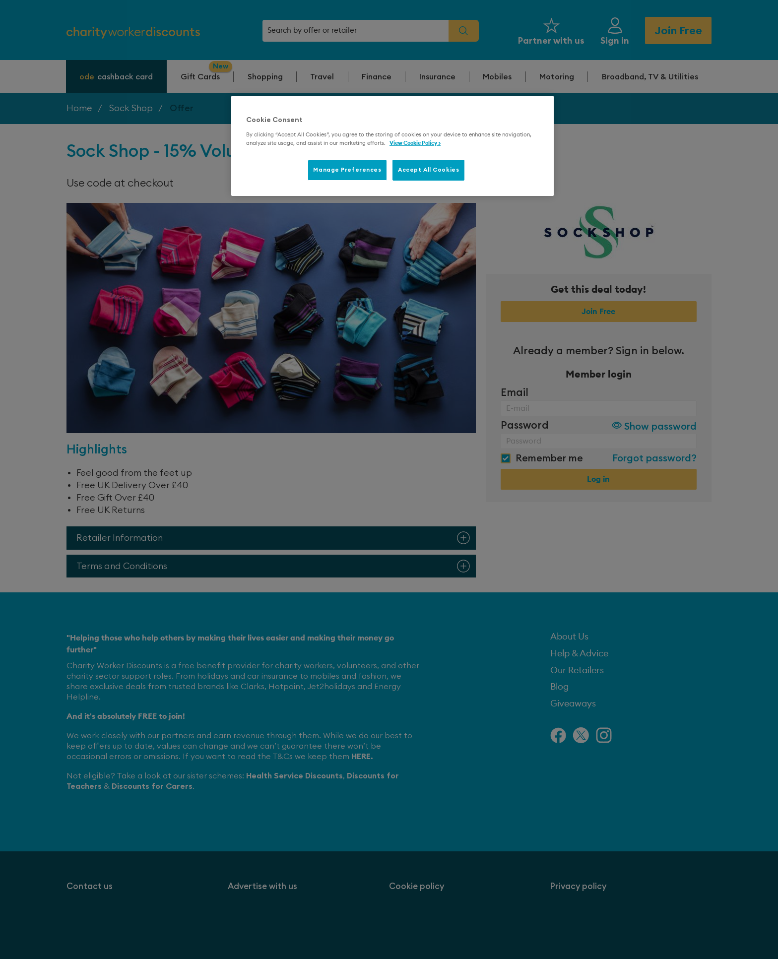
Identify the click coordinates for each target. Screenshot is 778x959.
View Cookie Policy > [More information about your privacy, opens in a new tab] (415, 143)
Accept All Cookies (428, 170)
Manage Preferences (347, 170)
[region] (392, 146)
